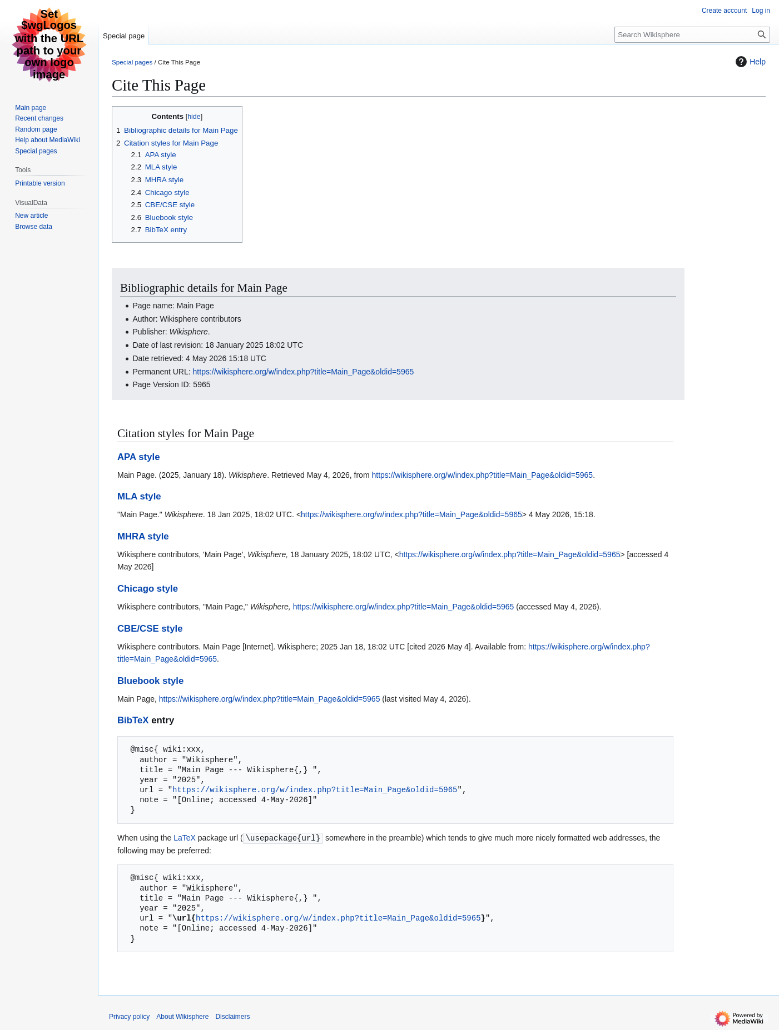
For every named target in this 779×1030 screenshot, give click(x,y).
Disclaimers (232, 1016)
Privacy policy (129, 1016)
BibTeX (133, 720)
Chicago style (147, 588)
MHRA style (143, 536)
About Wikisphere (182, 1016)
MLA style (139, 496)
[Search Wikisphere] (692, 35)
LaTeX (184, 837)
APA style (138, 457)
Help (749, 61)
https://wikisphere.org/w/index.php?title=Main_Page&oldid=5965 (303, 371)
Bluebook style (150, 681)
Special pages (132, 62)
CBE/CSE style (150, 628)
